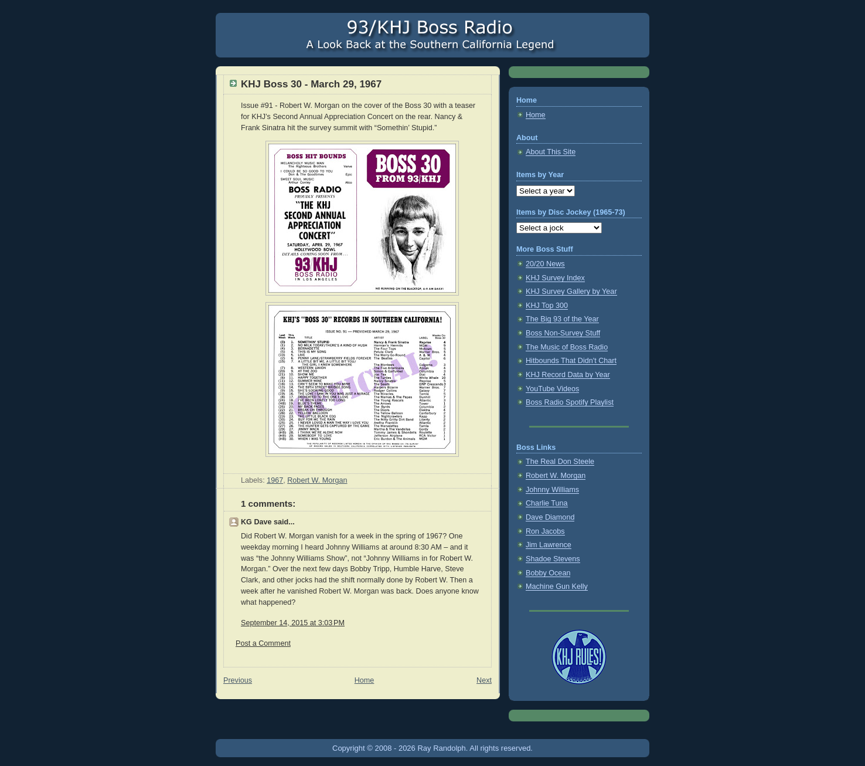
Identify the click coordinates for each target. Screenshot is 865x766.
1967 (275, 480)
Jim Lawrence (548, 545)
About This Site (550, 152)
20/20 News (545, 264)
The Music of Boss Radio (567, 347)
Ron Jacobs (545, 531)
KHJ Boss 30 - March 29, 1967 (311, 84)
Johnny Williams (552, 490)
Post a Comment (263, 643)
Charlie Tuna (547, 503)
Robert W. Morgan (317, 480)
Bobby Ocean (548, 573)
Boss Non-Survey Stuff (563, 333)
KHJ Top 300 (547, 305)
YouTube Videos (552, 389)
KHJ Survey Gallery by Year (571, 291)
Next (484, 680)
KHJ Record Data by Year (568, 375)
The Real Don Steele (560, 461)
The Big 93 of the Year (562, 319)
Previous (237, 680)
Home (364, 680)
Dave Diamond (550, 517)
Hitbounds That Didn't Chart (571, 361)
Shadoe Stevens (553, 559)
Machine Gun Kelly (557, 586)
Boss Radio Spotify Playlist (570, 402)
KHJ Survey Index (555, 278)
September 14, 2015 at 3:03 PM (293, 623)
